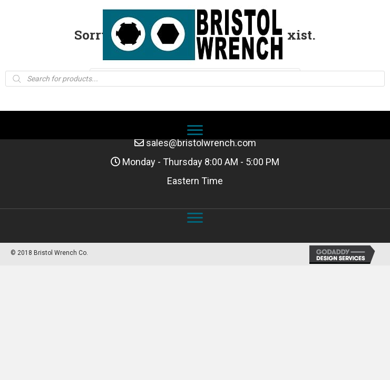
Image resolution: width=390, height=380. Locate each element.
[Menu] (195, 130)
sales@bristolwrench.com (201, 142)
